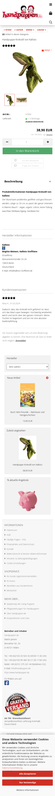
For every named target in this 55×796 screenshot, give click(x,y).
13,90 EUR (27, 421)
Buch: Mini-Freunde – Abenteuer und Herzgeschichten (27, 413)
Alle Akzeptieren (27, 773)
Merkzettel (11, 590)
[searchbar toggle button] (50, 22)
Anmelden (20, 340)
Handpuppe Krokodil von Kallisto (27, 464)
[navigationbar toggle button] (50, 4)
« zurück (18, 29)
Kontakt (10, 549)
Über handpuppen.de (16, 613)
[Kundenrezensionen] (8, 47)
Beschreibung (13, 181)
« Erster (8, 29)
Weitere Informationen (27, 790)
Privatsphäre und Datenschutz (20, 544)
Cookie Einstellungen (16, 563)
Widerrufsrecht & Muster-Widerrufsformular (27, 553)
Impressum (12, 530)
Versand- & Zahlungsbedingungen (22, 558)
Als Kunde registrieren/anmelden (22, 576)
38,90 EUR (27, 470)
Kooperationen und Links (18, 618)
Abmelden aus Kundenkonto (20, 585)
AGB (9, 534)
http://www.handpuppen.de (16, 672)
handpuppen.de (11, 635)
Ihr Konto (11, 581)
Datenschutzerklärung (12, 767)
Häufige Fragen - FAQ (16, 539)
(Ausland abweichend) (34, 122)
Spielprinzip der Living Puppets (20, 604)
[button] (7, 142)
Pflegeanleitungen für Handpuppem (23, 608)
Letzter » (41, 29)
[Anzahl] (27, 142)
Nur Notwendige (27, 782)
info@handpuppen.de (21, 668)
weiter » (30, 29)
